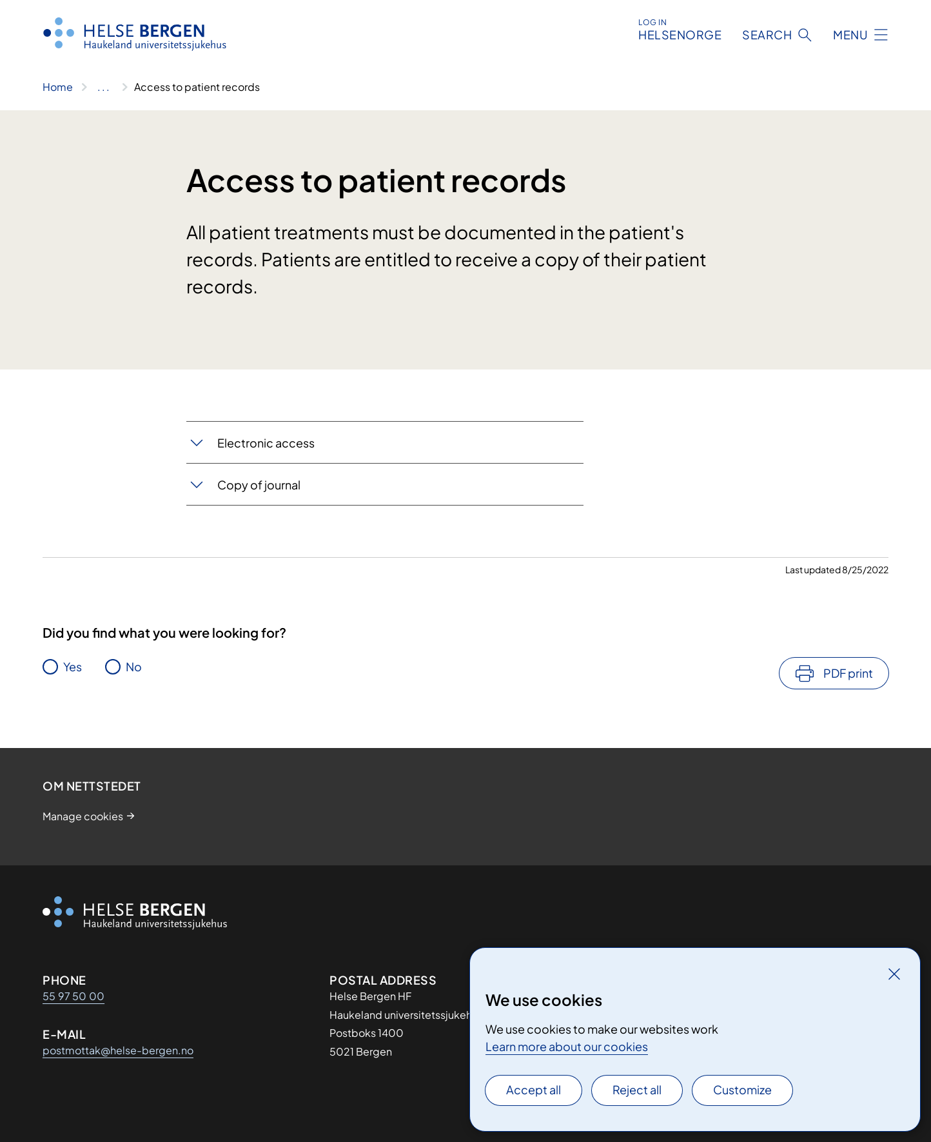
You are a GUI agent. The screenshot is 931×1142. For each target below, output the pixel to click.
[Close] (894, 973)
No (134, 666)
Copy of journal (258, 484)
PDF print (848, 672)
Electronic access (266, 442)
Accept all (533, 1089)
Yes (72, 666)
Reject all (637, 1089)
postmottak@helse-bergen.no (118, 1050)
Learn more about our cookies (566, 1046)
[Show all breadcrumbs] (103, 87)
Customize (742, 1089)
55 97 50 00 (73, 996)
